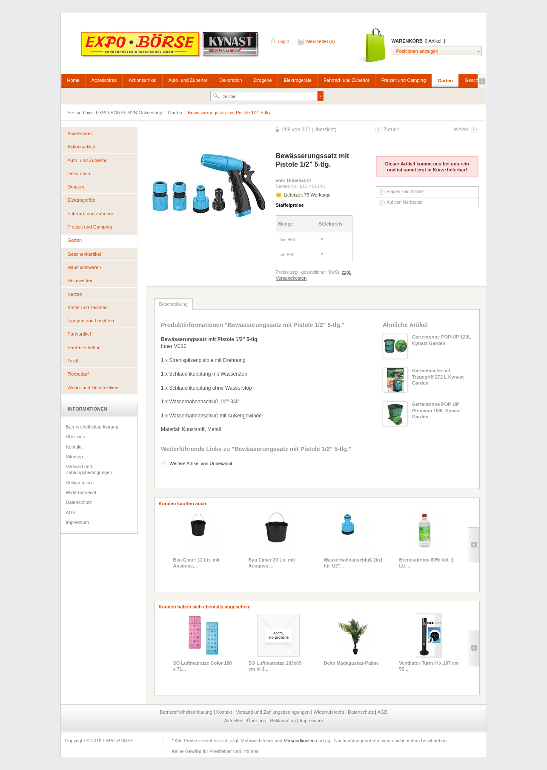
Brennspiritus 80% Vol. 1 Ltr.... (426, 562)
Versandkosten (299, 740)
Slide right (473, 545)
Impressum (77, 522)
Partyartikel (79, 333)
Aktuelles (234, 720)
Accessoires (104, 80)
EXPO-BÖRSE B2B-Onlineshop (170, 47)
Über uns (75, 436)
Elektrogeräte (298, 80)
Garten (445, 80)
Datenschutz (79, 502)
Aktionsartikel (142, 80)
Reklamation (79, 482)
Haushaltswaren (84, 267)
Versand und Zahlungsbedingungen (89, 469)
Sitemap (74, 456)
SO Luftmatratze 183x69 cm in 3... (275, 666)
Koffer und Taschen (88, 307)
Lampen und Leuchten (91, 320)
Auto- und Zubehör (188, 80)
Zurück (391, 130)
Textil (73, 360)
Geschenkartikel (84, 254)
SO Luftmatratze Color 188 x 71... (202, 666)
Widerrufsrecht (81, 492)
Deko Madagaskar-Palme (351, 663)
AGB (71, 512)
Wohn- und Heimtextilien (93, 387)
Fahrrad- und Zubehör (346, 80)
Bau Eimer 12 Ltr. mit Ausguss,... (196, 562)
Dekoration (230, 80)
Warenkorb (371, 46)
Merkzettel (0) (320, 41)
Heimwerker (80, 280)
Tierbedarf (78, 373)
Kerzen (75, 294)
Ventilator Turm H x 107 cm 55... (429, 666)
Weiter (461, 130)
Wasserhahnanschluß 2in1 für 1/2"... (353, 562)
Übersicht (324, 130)
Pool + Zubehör (84, 347)
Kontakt (74, 446)
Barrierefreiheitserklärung (92, 426)
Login (283, 41)
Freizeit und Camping (403, 80)
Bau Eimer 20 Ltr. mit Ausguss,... (272, 562)
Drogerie (263, 80)
